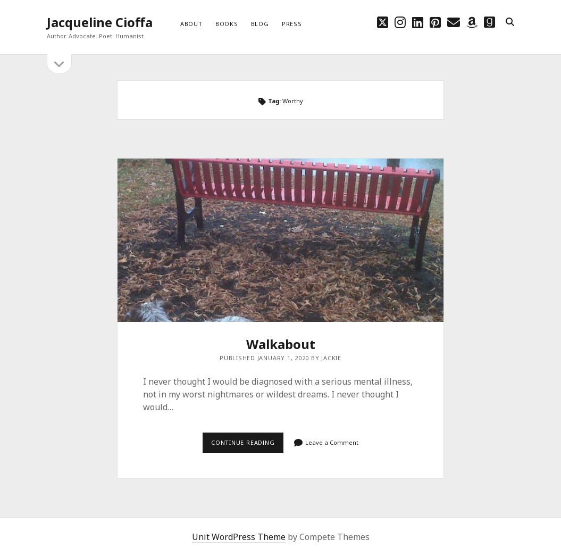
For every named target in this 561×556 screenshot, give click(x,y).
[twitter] (382, 22)
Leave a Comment (331, 442)
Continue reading (247, 442)
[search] (510, 22)
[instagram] (400, 22)
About (191, 24)
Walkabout (280, 240)
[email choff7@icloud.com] (453, 22)
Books (226, 24)
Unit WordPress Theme (239, 537)
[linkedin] (417, 22)
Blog (260, 24)
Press (292, 24)
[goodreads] (489, 22)
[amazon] (472, 22)
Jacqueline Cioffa (100, 22)
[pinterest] (435, 22)
